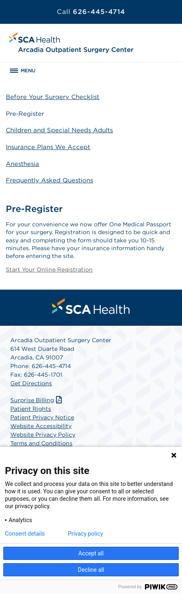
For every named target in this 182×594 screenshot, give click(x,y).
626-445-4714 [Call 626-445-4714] (91, 12)
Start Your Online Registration (49, 269)
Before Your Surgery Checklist (52, 97)
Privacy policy (85, 533)
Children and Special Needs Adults (59, 130)
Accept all (91, 553)
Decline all (91, 569)
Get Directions (31, 383)
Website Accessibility (41, 426)
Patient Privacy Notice (42, 417)
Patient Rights (30, 408)
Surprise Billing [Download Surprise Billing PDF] (36, 400)
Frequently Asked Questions (49, 180)
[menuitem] (91, 306)
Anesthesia (22, 164)
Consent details (25, 533)
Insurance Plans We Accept (48, 147)
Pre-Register (25, 113)
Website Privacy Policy (42, 434)
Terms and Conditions (41, 443)
